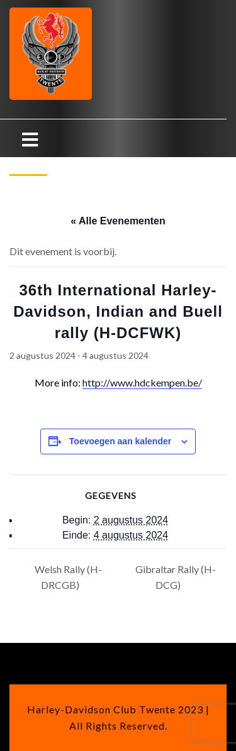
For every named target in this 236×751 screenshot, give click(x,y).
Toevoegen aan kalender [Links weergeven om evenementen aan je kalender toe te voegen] (120, 441)
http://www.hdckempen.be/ (142, 382)
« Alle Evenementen (118, 221)
